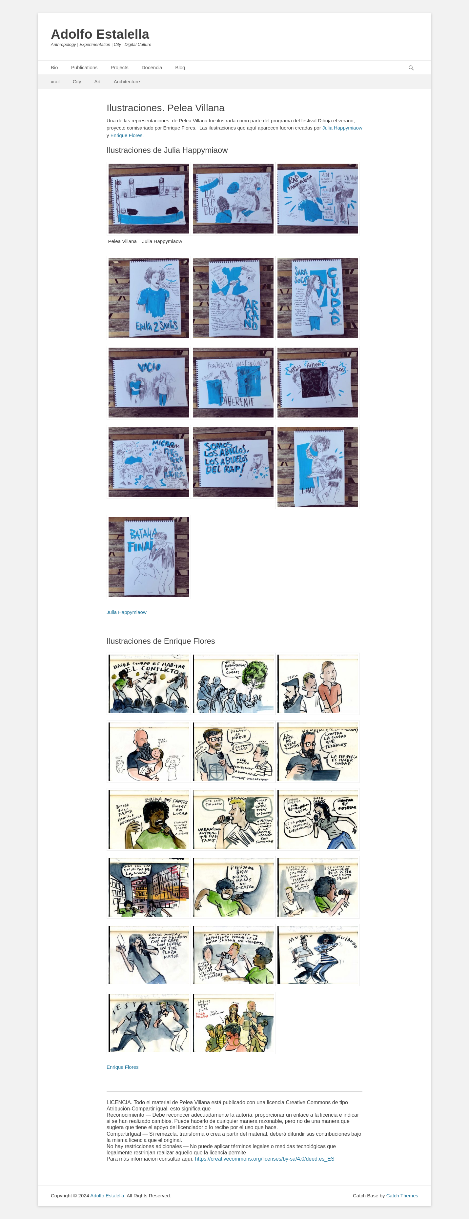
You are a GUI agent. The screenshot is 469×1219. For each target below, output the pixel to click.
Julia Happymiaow (342, 128)
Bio (54, 67)
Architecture (127, 81)
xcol (55, 81)
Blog (180, 67)
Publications (84, 67)
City (77, 81)
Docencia (152, 67)
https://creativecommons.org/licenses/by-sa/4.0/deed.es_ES (264, 1159)
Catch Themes (402, 1195)
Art (97, 81)
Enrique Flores (127, 135)
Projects (120, 67)
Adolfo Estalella (100, 34)
